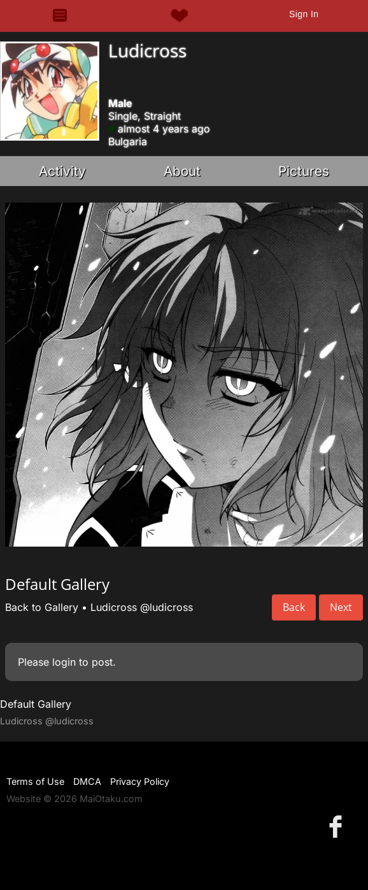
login (64, 662)
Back (294, 607)
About (182, 171)
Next (341, 607)
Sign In (303, 14)
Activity (62, 171)
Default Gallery (35, 704)
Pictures (303, 171)
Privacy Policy (139, 781)
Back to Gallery (41, 607)
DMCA (87, 781)
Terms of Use (35, 781)
